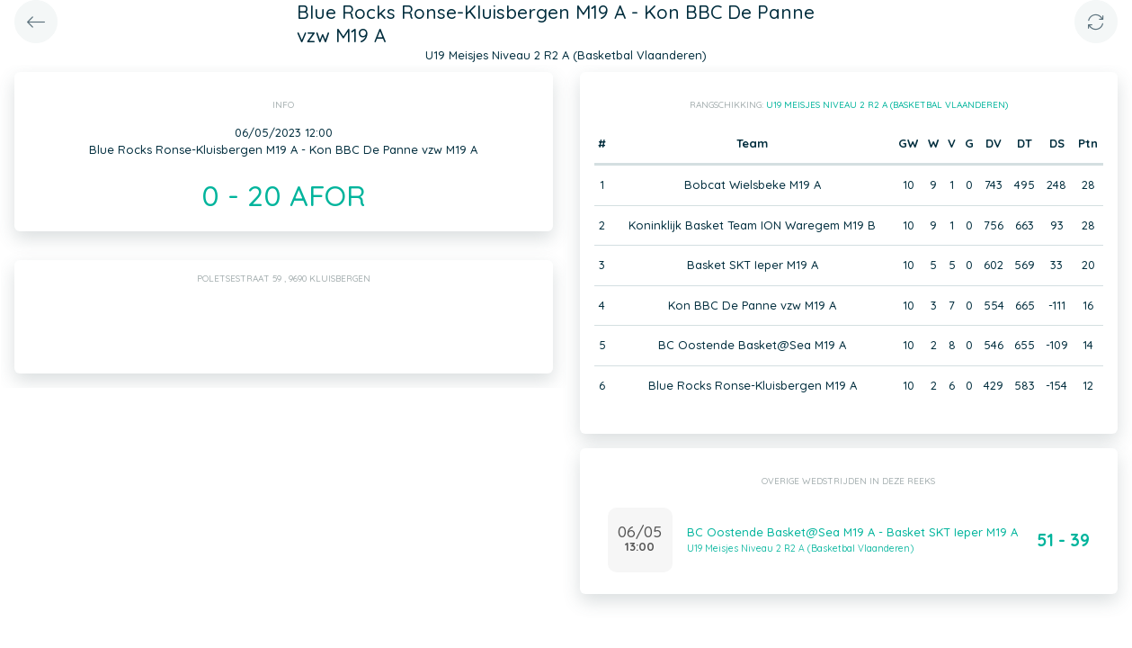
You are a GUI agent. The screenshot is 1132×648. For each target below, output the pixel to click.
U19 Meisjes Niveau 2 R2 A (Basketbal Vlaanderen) (887, 105)
